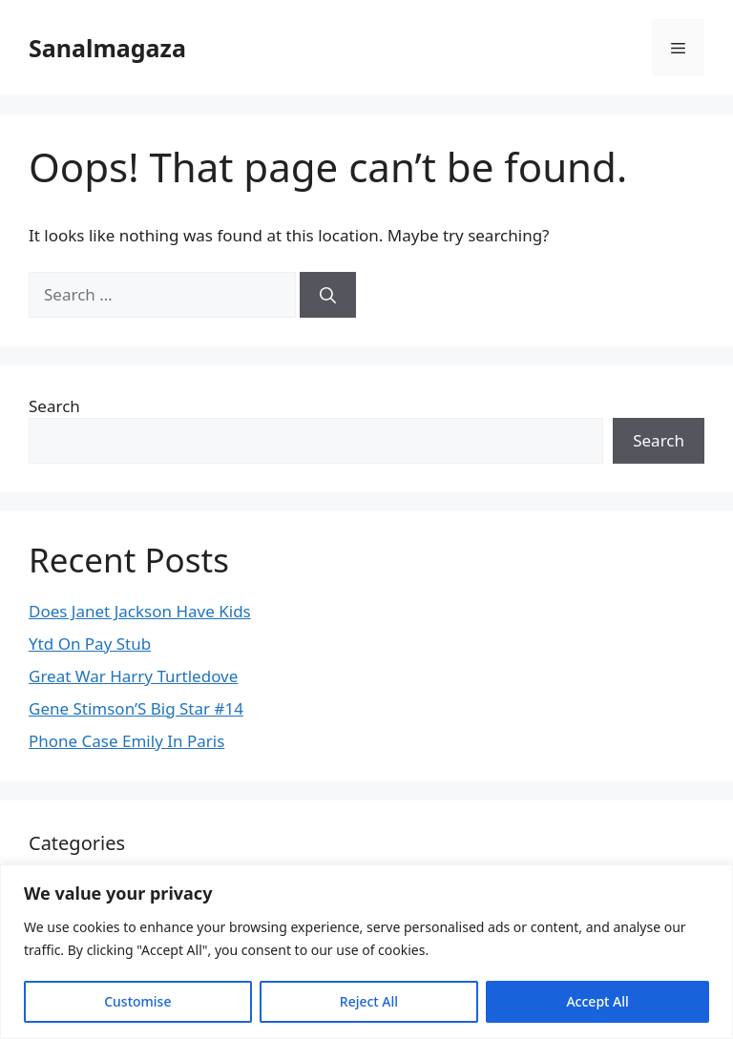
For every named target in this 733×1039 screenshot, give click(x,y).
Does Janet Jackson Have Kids (140, 611)
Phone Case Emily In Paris (126, 741)
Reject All (369, 1001)
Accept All (597, 1001)
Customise (137, 1001)
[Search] (328, 295)
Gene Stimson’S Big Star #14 (136, 708)
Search (54, 406)
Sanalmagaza (107, 47)
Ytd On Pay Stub (90, 644)
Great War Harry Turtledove (133, 676)
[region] (366, 951)
